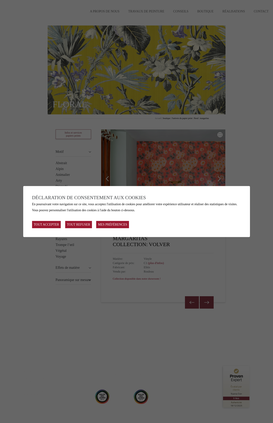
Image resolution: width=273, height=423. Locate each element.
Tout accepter (46, 224)
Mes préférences (112, 224)
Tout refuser (78, 224)
